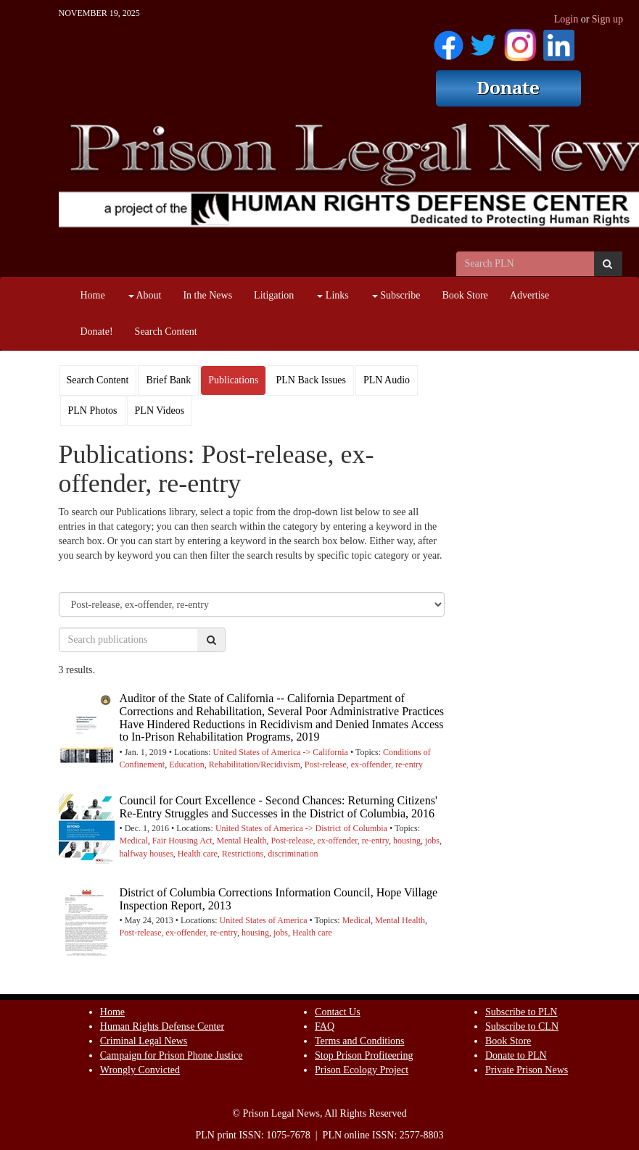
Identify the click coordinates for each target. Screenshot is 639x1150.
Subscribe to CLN (521, 1026)
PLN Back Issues (310, 380)
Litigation (274, 295)
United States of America (264, 920)
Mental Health (242, 841)
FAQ (324, 1026)
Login (566, 19)
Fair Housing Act (182, 841)
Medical (134, 841)
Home (93, 295)
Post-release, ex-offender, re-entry (364, 764)
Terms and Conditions (359, 1041)
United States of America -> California (280, 752)
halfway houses (146, 854)
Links (332, 295)
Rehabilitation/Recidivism (254, 764)
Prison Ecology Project (361, 1069)
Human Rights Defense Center (162, 1026)
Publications (233, 380)
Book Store (464, 295)
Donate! (97, 331)
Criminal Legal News (144, 1041)
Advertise (529, 295)
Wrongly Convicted (140, 1069)
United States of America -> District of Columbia (301, 828)
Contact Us (337, 1012)
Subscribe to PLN (521, 1012)
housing (407, 841)
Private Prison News (526, 1069)
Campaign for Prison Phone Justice (171, 1055)
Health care (198, 854)
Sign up (607, 19)
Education (187, 764)
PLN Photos (93, 410)
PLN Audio (386, 380)
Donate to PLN (516, 1055)
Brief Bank (168, 380)
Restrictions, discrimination (270, 854)
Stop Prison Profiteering (364, 1055)
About (145, 295)
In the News (207, 295)
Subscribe (396, 295)
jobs (432, 841)
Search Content (166, 331)
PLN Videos (160, 410)
